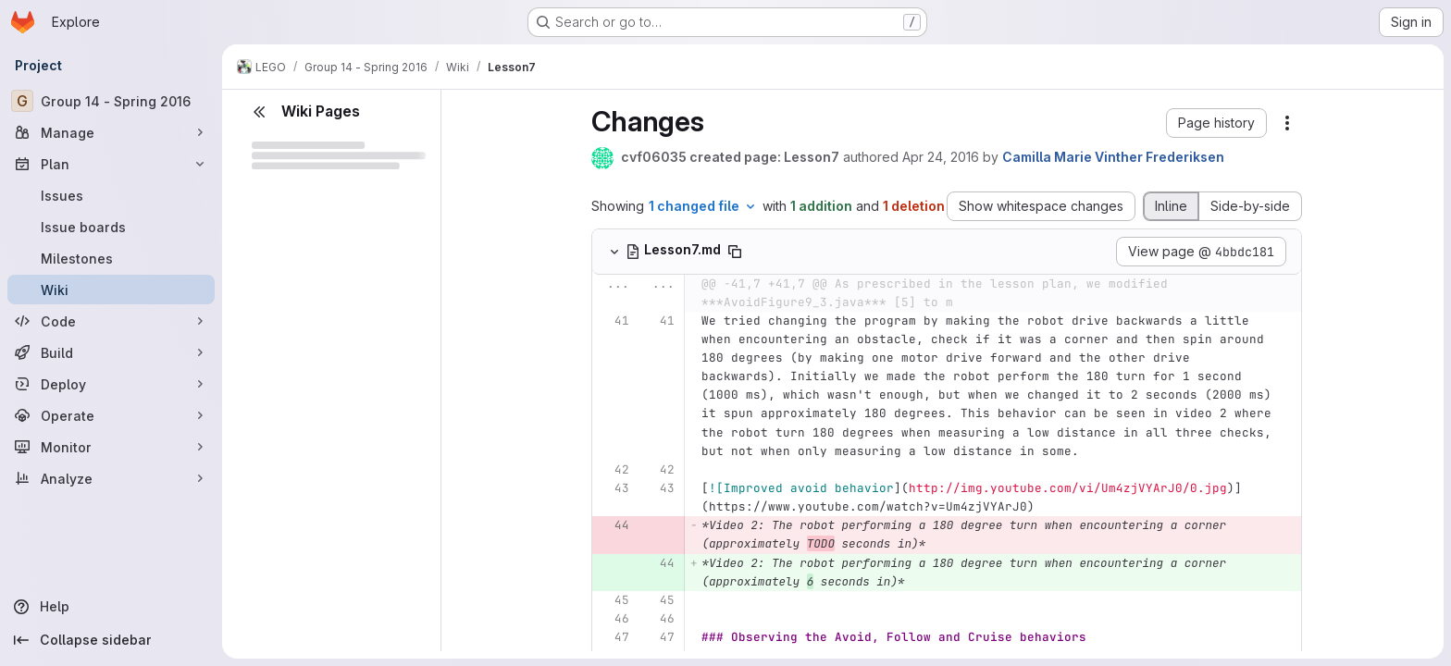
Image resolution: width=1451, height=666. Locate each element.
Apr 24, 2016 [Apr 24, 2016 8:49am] (940, 157)
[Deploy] (111, 384)
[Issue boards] (111, 226)
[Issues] (111, 195)
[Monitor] (111, 447)
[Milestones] (111, 258)
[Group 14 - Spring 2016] (111, 101)
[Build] (111, 352)
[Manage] (111, 132)
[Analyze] (111, 478)
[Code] (111, 321)
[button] (1216, 123)
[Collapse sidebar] (111, 640)
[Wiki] (111, 289)
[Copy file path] (735, 251)
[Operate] (111, 415)
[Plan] (111, 164)
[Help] (111, 607)
